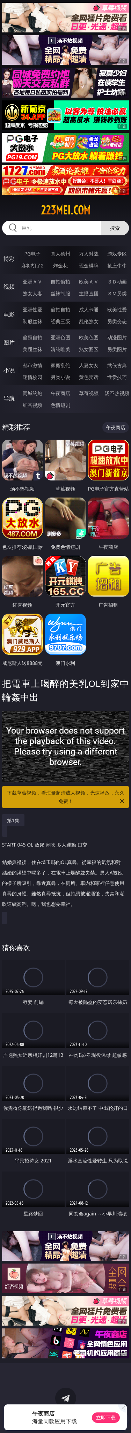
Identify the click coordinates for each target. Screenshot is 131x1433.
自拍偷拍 (60, 281)
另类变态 (117, 321)
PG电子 (32, 253)
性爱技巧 (117, 377)
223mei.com (65, 210)
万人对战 (89, 253)
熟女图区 (89, 349)
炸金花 (60, 265)
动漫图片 (117, 337)
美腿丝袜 (32, 349)
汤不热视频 (117, 393)
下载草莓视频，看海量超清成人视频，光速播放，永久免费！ (66, 797)
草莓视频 (89, 393)
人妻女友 (89, 365)
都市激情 (32, 365)
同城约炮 (32, 393)
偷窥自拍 (32, 337)
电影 (9, 314)
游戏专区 (117, 253)
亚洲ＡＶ (32, 281)
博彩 (9, 259)
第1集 (13, 820)
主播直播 (89, 293)
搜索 (115, 228)
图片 (9, 342)
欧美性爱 (117, 309)
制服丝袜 (32, 321)
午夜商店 (60, 393)
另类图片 (117, 349)
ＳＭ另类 (117, 293)
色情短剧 (60, 405)
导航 (9, 398)
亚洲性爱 (32, 309)
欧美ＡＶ (89, 281)
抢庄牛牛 (117, 265)
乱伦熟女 (89, 321)
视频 (9, 286)
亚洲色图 (60, 337)
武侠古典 (117, 365)
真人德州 (60, 253)
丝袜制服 (60, 293)
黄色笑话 (89, 377)
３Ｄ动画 (117, 281)
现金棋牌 (89, 265)
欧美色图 (89, 337)
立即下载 (106, 1417)
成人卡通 (89, 309)
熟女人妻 (32, 293)
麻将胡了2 (32, 265)
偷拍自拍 (60, 309)
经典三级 (60, 321)
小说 (9, 370)
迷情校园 (32, 377)
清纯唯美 (60, 349)
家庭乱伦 (60, 365)
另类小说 (60, 377)
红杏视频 (32, 405)
